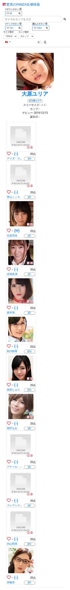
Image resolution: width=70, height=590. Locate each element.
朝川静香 (12, 351)
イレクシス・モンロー (20, 505)
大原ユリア (35, 94)
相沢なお (12, 428)
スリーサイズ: (31, 104)
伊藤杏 (11, 582)
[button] (8, 42)
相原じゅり (13, 389)
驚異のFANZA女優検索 (21, 4)
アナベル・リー (16, 466)
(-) (16, 153)
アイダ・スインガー (18, 158)
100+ (41, 28)
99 (14, 13)
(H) (17, 230)
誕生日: (34, 116)
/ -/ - (44, 104)
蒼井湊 (11, 312)
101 (14, 28)
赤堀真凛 (12, 273)
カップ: (34, 108)
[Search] (32, 19)
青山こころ (13, 196)
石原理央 (12, 235)
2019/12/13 (41, 112)
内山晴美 (12, 543)
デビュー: (27, 112)
